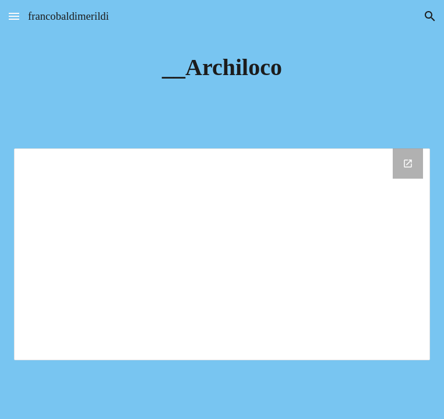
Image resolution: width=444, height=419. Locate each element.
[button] (14, 16)
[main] (222, 67)
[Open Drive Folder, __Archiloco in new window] (408, 163)
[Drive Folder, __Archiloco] (222, 254)
